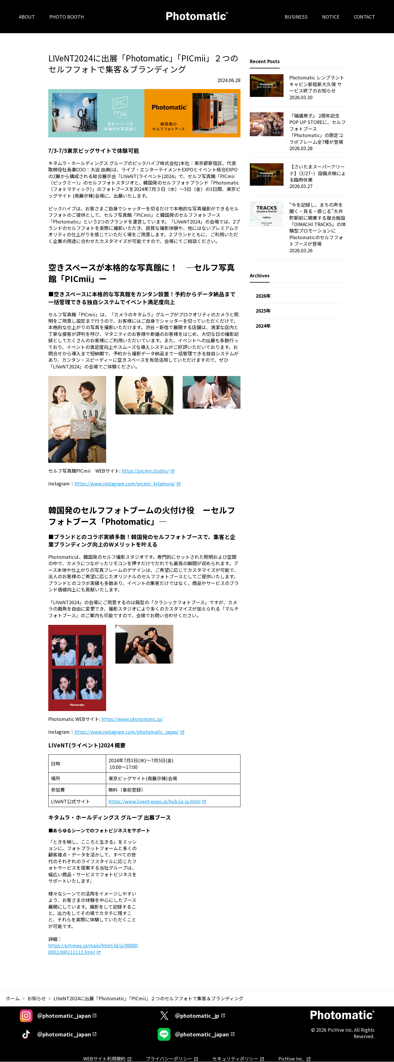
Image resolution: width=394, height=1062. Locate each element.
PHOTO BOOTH (66, 16)
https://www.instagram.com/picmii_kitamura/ (124, 483)
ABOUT (27, 16)
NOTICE (330, 16)
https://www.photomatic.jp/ (132, 718)
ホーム (13, 998)
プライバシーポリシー (169, 1058)
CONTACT (364, 16)
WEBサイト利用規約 (104, 1058)
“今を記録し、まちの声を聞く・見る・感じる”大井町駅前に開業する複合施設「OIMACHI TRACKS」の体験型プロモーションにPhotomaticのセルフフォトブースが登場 (317, 224)
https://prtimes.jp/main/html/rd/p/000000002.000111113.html (93, 948)
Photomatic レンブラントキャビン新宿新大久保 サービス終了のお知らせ (316, 84)
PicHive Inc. (291, 1058)
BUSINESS (296, 16)
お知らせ (36, 998)
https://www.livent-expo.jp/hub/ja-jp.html (154, 801)
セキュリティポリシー (235, 1058)
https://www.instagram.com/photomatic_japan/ (126, 731)
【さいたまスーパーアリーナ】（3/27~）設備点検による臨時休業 (317, 173)
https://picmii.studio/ (145, 470)
